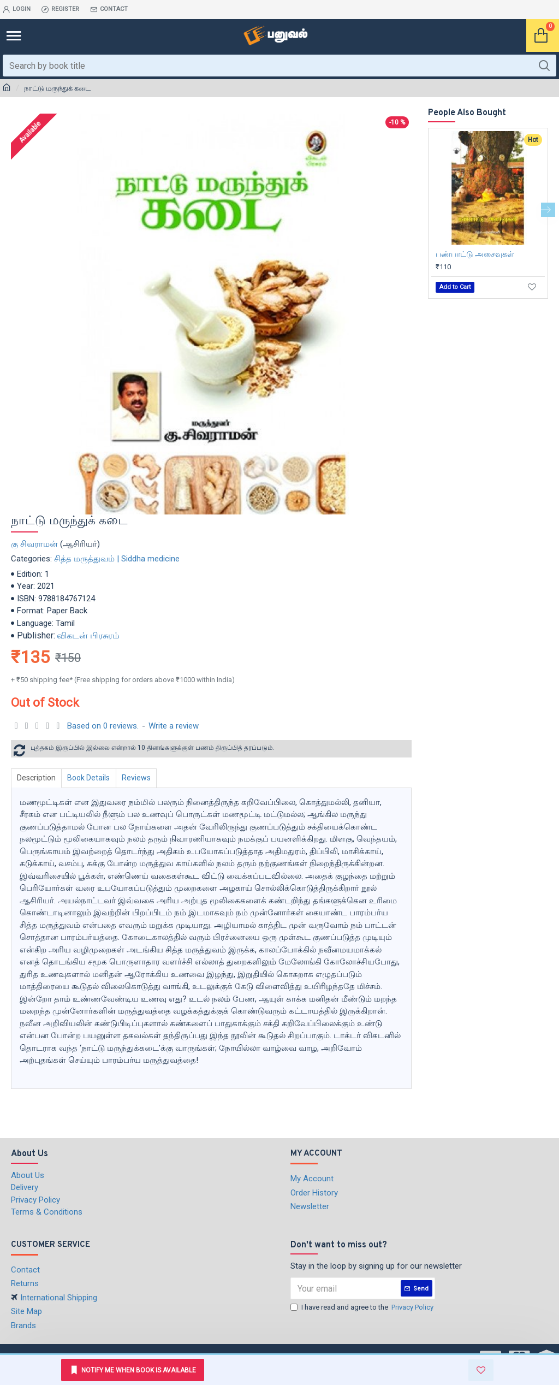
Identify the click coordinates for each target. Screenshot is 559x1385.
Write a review (173, 726)
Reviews (141, 777)
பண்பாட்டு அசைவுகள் (475, 254)
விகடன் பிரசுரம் (88, 635)
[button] (548, 209)
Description (37, 777)
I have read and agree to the (362, 1307)
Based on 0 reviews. (103, 726)
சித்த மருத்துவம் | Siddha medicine (117, 559)
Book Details (91, 777)
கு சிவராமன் (34, 544)
